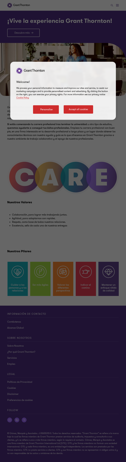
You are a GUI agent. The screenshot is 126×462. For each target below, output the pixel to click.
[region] (63, 91)
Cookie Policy (22, 97)
